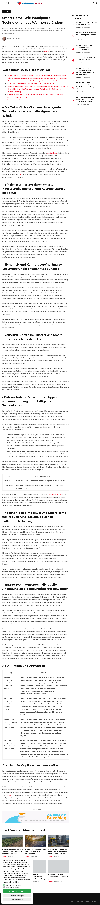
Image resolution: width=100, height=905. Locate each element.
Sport (77, 62)
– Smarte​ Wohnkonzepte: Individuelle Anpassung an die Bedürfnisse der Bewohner (35, 94)
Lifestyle (78, 39)
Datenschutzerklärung (90, 901)
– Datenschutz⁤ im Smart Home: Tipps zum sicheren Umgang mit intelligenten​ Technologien (38, 86)
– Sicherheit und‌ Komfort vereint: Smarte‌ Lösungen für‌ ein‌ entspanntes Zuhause (34, 81)
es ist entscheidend (54, 494)
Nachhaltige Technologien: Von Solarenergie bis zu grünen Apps (35, 841)
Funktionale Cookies (13, 887)
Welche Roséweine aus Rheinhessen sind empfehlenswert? (84, 47)
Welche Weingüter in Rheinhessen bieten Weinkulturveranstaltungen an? (86, 86)
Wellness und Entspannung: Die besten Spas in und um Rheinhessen (86, 35)
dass (20, 174)
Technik (6, 11)
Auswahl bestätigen (17, 896)
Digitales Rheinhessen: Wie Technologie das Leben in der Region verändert (12, 841)
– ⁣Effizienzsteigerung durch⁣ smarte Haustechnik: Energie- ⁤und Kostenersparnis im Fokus (37, 78)
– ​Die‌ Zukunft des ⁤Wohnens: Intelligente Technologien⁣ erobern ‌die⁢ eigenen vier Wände (36, 75)
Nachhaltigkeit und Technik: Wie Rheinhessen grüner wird (58, 866)
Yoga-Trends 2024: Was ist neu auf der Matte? (86, 59)
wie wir (46, 52)
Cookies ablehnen (17, 900)
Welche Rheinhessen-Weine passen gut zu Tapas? (86, 23)
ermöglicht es (52, 153)
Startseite (71, 901)
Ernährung (78, 27)
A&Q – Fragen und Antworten (17, 97)
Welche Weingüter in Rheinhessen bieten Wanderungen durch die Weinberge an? (85, 71)
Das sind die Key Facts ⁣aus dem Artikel (20, 100)
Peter (6, 39)
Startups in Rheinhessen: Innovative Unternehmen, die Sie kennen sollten (58, 841)
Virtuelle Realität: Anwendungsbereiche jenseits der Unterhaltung (35, 866)
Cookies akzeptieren (17, 891)
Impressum (79, 901)
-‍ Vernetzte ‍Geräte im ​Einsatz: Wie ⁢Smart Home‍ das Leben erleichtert (30, 84)
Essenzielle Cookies (13, 885)
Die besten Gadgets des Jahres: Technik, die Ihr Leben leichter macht (85, 99)
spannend (9, 795)
